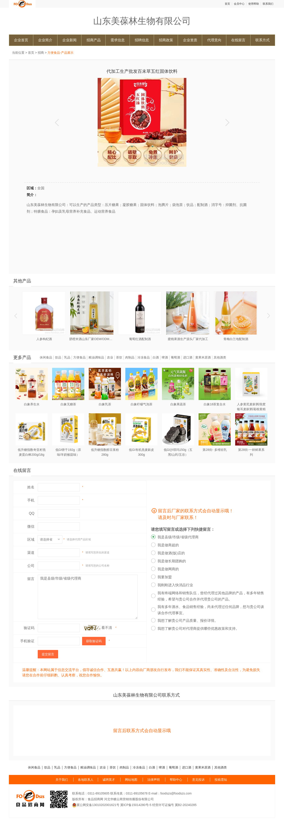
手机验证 (27, 641)
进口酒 (187, 357)
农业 (110, 357)
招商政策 (166, 40)
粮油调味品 (96, 357)
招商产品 (94, 40)
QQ (31, 513)
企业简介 (45, 40)
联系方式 (262, 40)
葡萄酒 (175, 357)
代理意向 (214, 40)
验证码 (29, 628)
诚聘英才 (109, 779)
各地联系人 (85, 779)
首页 (227, 3)
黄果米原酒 (203, 357)
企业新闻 (69, 40)
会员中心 (239, 3)
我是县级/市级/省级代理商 (88, 597)
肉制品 (129, 357)
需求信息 (117, 40)
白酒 (156, 357)
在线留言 (238, 40)
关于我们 (61, 779)
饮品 (58, 357)
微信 (30, 526)
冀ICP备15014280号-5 (135, 805)
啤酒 (165, 357)
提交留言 (48, 654)
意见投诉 (198, 779)
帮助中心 (176, 779)
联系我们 (268, 3)
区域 (30, 539)
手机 (30, 500)
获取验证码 (94, 641)
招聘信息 (142, 40)
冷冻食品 (143, 357)
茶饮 (119, 357)
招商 (41, 52)
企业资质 (190, 40)
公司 (30, 566)
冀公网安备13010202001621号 (95, 805)
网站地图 (131, 779)
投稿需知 (221, 779)
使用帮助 (253, 3)
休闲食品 (46, 357)
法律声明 (153, 779)
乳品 (67, 357)
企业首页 (21, 40)
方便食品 (79, 357)
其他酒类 (220, 357)
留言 (30, 579)
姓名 (30, 487)
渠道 (30, 553)
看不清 (106, 628)
